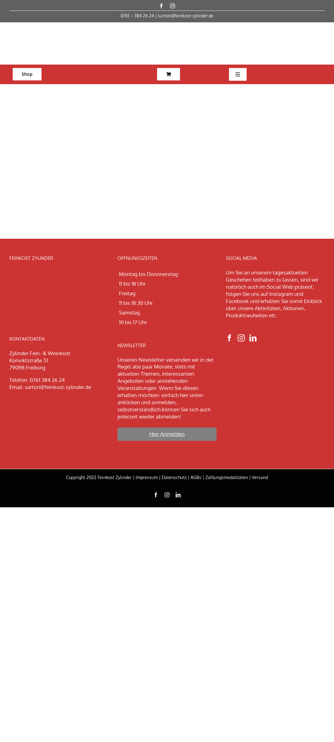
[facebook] (161, 5)
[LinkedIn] (253, 338)
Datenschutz (174, 477)
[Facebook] (229, 338)
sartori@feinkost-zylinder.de (185, 15)
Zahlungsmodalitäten (226, 477)
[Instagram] (241, 338)
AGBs (196, 477)
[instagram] (172, 5)
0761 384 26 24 (47, 380)
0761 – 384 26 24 (137, 15)
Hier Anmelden (167, 434)
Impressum (147, 477)
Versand (260, 477)
